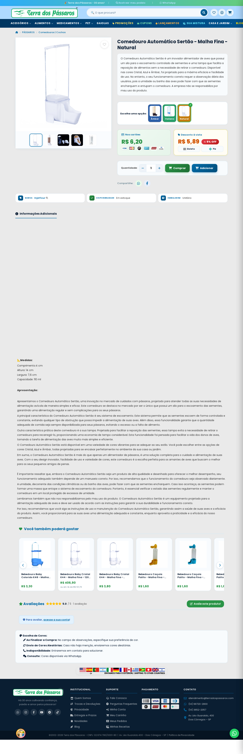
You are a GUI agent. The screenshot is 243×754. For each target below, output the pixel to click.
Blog (75, 726)
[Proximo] (219, 565)
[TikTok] (57, 712)
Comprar (177, 168)
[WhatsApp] (18, 712)
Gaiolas (103, 23)
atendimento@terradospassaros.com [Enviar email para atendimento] (209, 698)
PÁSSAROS (28, 32)
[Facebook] (34, 712)
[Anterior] (23, 565)
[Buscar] (204, 12)
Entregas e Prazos (83, 715)
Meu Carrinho (116, 715)
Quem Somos (80, 698)
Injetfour (41, 198)
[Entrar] (222, 12)
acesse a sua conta (56, 619)
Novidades (78, 721)
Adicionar (204, 168)
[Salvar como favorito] (104, 44)
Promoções (123, 23)
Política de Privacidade (181, 735)
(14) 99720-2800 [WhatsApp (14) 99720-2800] (196, 704)
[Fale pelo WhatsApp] (234, 733)
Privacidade (79, 709)
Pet (89, 23)
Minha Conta (116, 709)
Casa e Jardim (220, 23)
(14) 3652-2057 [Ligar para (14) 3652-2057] (195, 709)
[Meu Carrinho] (230, 12)
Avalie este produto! (205, 604)
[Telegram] (49, 712)
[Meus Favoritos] (214, 12)
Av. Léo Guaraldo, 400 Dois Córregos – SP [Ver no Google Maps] (199, 717)
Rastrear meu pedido (133, 2)
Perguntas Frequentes (121, 703)
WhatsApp (164, 2)
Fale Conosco (116, 698)
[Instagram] (26, 712)
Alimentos (44, 23)
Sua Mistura (194, 23)
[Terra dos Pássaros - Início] (44, 12)
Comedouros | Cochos (52, 32)
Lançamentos (167, 23)
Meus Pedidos (116, 721)
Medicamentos (69, 23)
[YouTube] (41, 712)
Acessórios (21, 23)
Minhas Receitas (118, 726)
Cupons (144, 23)
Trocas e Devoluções (85, 703)
